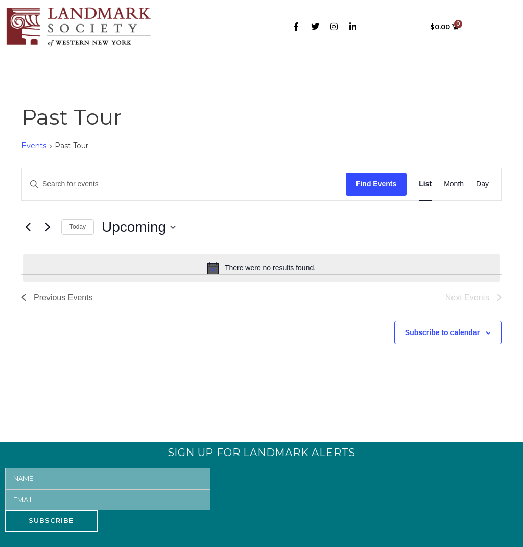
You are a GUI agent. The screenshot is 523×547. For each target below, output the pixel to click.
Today (77, 226)
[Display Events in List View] (425, 184)
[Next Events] (47, 227)
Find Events (376, 184)
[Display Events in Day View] (482, 184)
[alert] (261, 268)
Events (33, 145)
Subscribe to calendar (442, 332)
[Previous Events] (27, 227)
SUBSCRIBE (51, 520)
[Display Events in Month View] (454, 184)
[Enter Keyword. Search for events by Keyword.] (184, 184)
